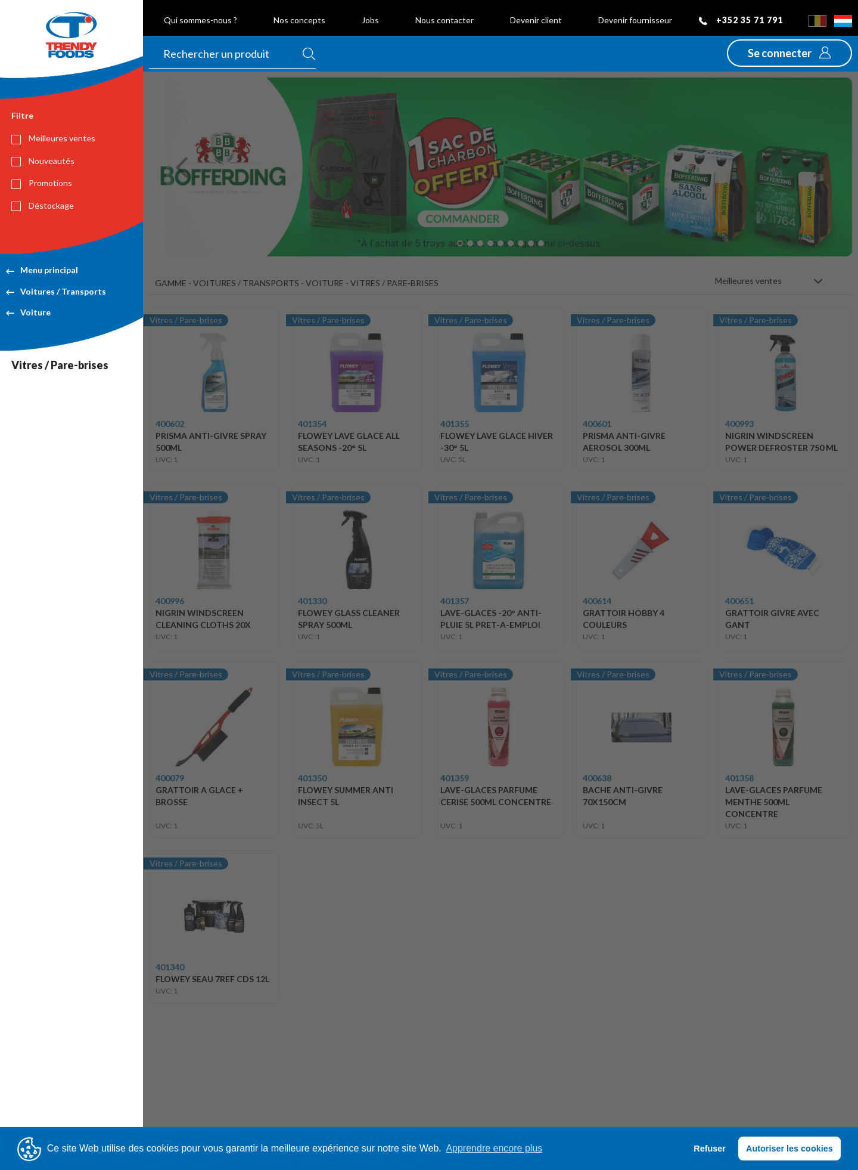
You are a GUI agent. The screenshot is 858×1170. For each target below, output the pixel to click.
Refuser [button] (710, 1148)
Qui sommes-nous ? (200, 20)
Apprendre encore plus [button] (494, 1148)
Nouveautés (42, 161)
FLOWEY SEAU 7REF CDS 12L (212, 979)
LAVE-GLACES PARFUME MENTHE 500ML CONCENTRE (773, 802)
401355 (454, 424)
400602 (170, 424)
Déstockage (42, 205)
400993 (739, 424)
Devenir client (536, 20)
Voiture (28, 312)
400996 (170, 601)
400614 (597, 601)
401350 (312, 778)
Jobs (370, 20)
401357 (454, 601)
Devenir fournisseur (635, 20)
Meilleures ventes (53, 138)
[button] (789, 53)
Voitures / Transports (56, 291)
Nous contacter (444, 20)
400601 (597, 424)
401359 (454, 778)
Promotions (41, 183)
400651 (739, 601)
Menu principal (42, 270)
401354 (312, 424)
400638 (597, 778)
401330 (312, 601)
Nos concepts (299, 20)
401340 (170, 967)
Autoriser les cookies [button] (789, 1148)
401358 (739, 778)
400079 (170, 778)
